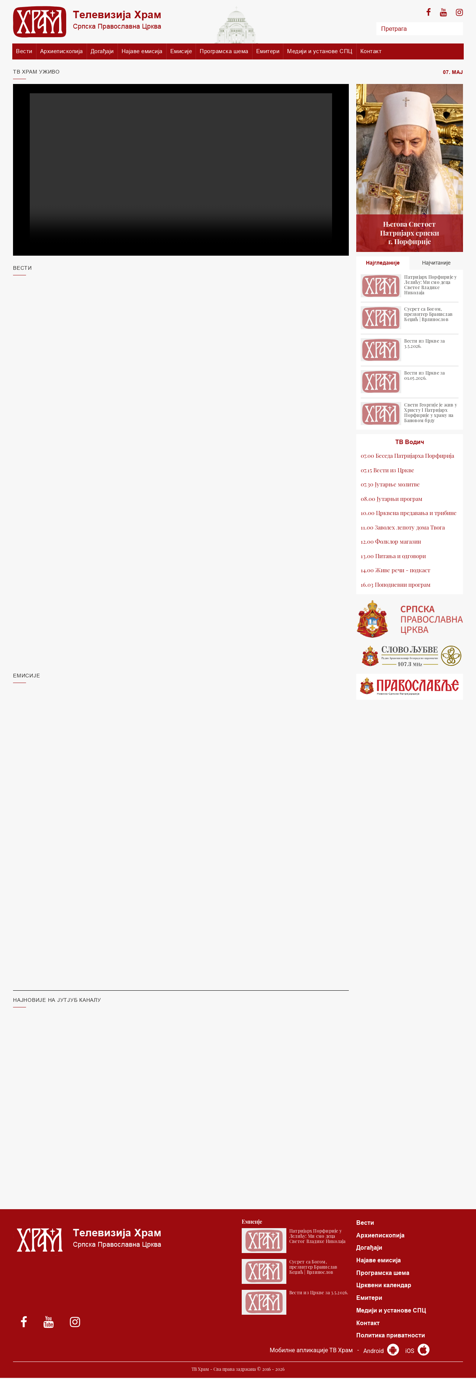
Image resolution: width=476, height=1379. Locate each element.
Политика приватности (390, 1336)
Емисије (181, 51)
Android (381, 1352)
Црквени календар (383, 1285)
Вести (24, 51)
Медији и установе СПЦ (320, 51)
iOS (417, 1352)
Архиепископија (61, 51)
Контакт (371, 51)
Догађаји (102, 51)
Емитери (268, 51)
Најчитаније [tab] (436, 263)
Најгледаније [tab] (383, 263)
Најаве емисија (142, 51)
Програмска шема (224, 51)
